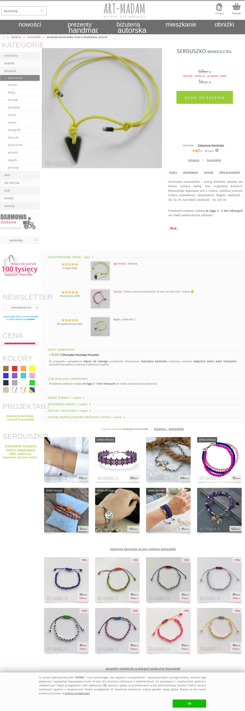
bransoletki (214, 160)
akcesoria (10, 55)
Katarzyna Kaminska (211, 145)
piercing (13, 167)
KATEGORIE (21, 45)
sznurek (208, 172)
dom (7, 175)
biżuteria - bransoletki (169, 429)
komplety (14, 107)
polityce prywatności (77, 693)
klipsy (11, 92)
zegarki (12, 160)
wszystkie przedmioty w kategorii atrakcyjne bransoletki (143, 668)
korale (12, 115)
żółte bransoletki (229, 172)
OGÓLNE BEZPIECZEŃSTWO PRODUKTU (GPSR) (87, 417)
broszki (12, 85)
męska (12, 122)
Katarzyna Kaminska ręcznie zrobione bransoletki (143, 549)
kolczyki (13, 100)
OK (189, 703)
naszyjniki (14, 130)
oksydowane (190, 172)
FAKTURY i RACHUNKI (70, 411)
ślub (7, 190)
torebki (9, 198)
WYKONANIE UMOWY (70, 404)
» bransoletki (14, 78)
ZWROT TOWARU (66, 398)
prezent (30, 319)
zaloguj (219, 13)
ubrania (9, 206)
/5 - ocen (203, 151)
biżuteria (10, 71)
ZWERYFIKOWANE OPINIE (71, 257)
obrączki (13, 137)
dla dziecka (11, 183)
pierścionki (15, 145)
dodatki (9, 63)
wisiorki (13, 152)
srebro (173, 172)
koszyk (236, 13)
